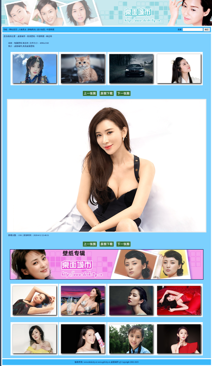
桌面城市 (21, 36)
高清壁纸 (31, 36)
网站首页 (13, 29)
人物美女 (22, 29)
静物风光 (32, 29)
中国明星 (50, 29)
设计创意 (41, 29)
